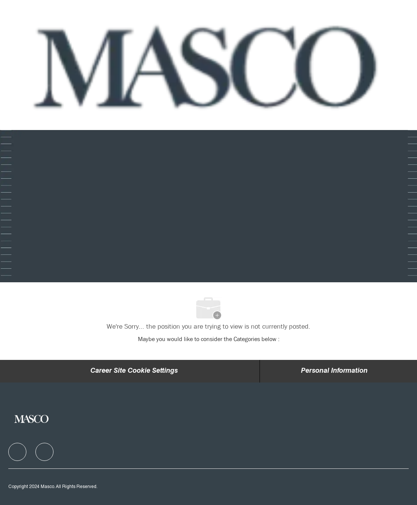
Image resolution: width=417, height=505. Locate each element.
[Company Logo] (207, 65)
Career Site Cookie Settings (134, 371)
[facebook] (17, 452)
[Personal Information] (334, 371)
